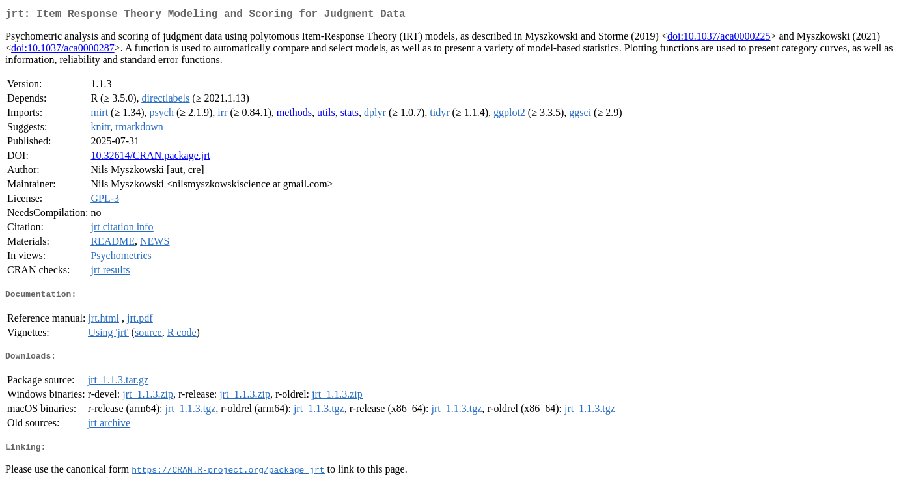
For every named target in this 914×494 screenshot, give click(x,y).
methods (294, 114)
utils (326, 114)
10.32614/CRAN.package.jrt (150, 157)
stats (349, 114)
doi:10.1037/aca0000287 (63, 50)
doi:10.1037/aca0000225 (719, 38)
